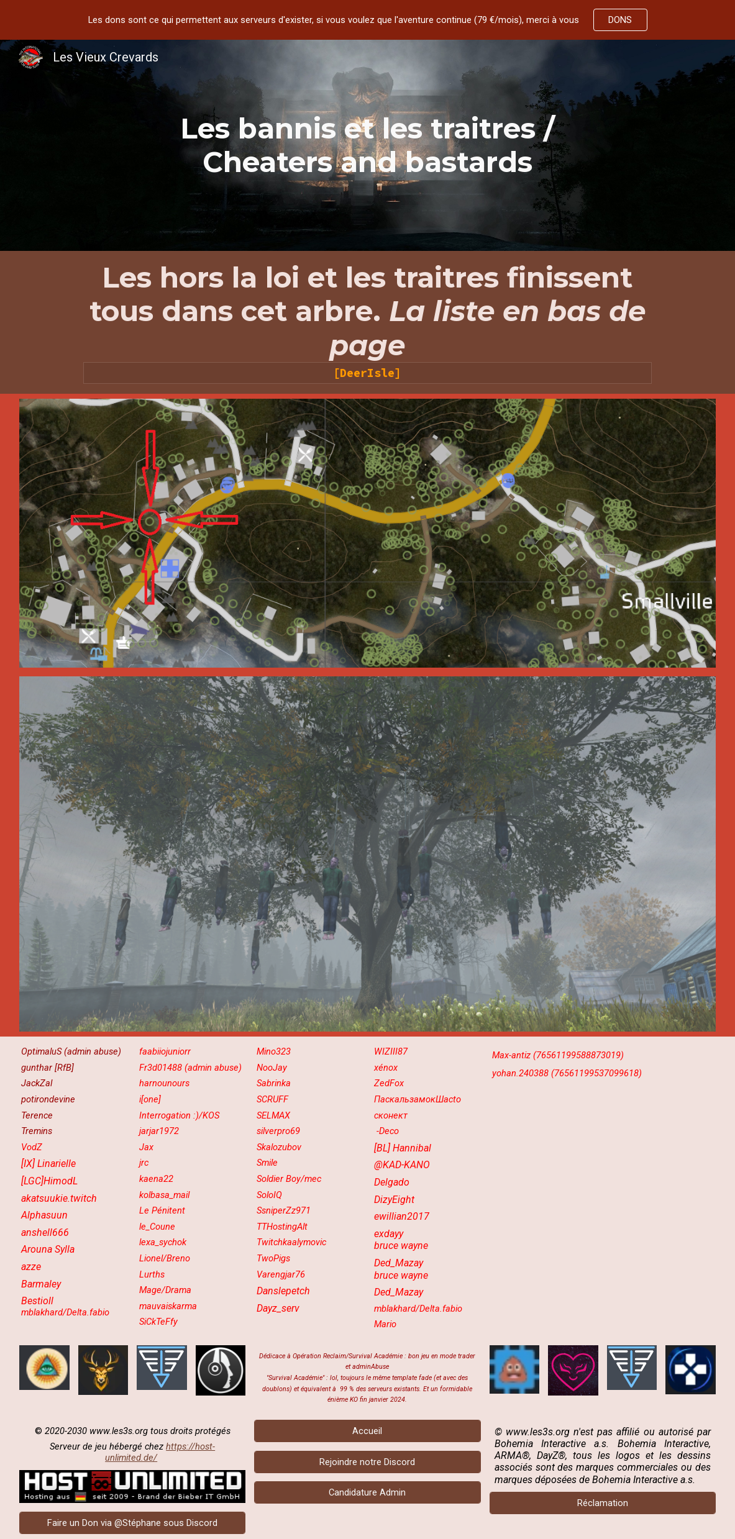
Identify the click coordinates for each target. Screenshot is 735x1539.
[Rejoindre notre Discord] (367, 1461)
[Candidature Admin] (367, 1492)
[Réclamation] (602, 1503)
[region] (367, 20)
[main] (367, 145)
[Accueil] (367, 1430)
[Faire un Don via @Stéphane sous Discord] (132, 1522)
